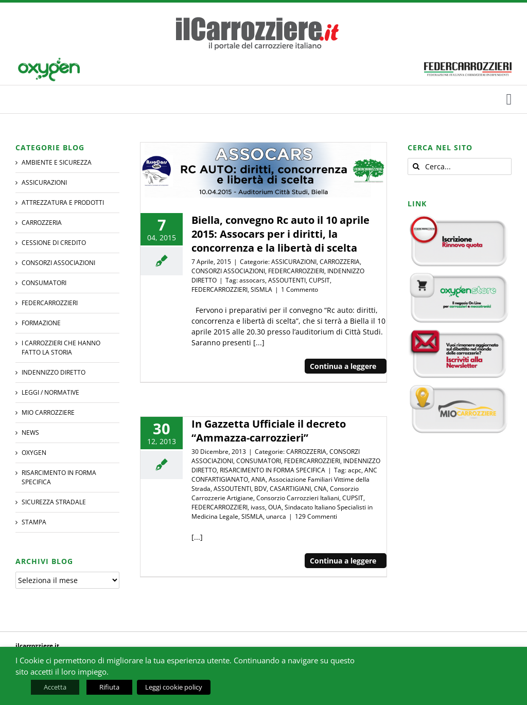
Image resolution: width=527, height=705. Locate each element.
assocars (252, 280)
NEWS (30, 432)
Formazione (41, 323)
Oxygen (34, 452)
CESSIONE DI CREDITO (54, 242)
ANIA (258, 479)
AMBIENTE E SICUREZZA (57, 162)
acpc (354, 470)
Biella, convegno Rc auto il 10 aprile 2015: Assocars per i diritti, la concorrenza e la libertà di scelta (280, 234)
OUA (275, 507)
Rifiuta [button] (109, 687)
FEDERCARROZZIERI (296, 271)
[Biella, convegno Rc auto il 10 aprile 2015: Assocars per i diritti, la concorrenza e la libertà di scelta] (263, 170)
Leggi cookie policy (173, 687)
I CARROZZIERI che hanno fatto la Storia (61, 348)
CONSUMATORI (258, 460)
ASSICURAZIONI (294, 261)
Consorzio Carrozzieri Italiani (297, 498)
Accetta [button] (55, 687)
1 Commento (299, 289)
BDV (260, 488)
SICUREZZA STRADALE (54, 502)
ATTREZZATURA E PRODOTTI (63, 202)
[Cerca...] (460, 166)
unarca (276, 516)
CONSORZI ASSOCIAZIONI (228, 271)
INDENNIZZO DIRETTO (53, 372)
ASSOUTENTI (287, 280)
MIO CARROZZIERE (48, 412)
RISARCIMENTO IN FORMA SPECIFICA (272, 470)
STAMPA (34, 522)
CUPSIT (319, 280)
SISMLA (261, 289)
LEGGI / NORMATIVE (50, 392)
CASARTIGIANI (290, 488)
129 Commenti (316, 516)
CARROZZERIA (340, 261)
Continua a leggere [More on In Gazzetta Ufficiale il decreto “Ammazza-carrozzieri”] (343, 561)
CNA (320, 488)
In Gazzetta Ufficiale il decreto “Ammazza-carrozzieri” (268, 431)
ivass (258, 507)
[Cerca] (416, 166)
